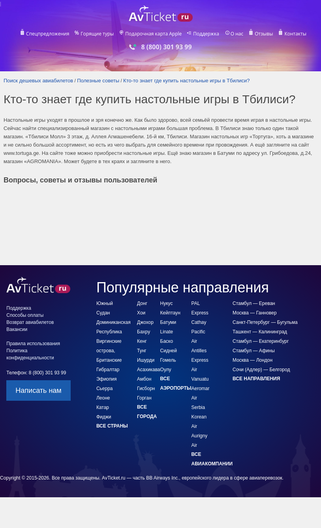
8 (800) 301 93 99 (166, 47)
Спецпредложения (46, 34)
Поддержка (206, 34)
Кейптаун (170, 313)
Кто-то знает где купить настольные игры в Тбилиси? (186, 81)
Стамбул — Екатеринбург (261, 341)
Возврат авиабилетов (30, 322)
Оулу (165, 369)
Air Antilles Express (199, 350)
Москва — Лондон (252, 360)
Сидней (168, 350)
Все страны (112, 426)
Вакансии (16, 329)
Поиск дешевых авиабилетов (38, 81)
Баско (166, 341)
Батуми (168, 322)
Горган (144, 398)
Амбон (144, 379)
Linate (166, 332)
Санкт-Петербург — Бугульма (265, 322)
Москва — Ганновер (255, 313)
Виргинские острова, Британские (109, 350)
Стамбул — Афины (254, 350)
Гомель (168, 360)
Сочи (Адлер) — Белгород (261, 369)
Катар (102, 407)
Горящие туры (97, 34)
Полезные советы (98, 81)
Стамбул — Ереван (254, 303)
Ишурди (145, 360)
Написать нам (38, 390)
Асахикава (148, 369)
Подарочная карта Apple (153, 34)
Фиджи (103, 417)
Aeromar (200, 388)
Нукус (166, 303)
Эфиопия (106, 379)
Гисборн (146, 388)
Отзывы (264, 34)
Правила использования (33, 343)
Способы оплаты (24, 315)
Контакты (296, 34)
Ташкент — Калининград (260, 332)
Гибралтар (107, 369)
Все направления (256, 378)
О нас (237, 34)
